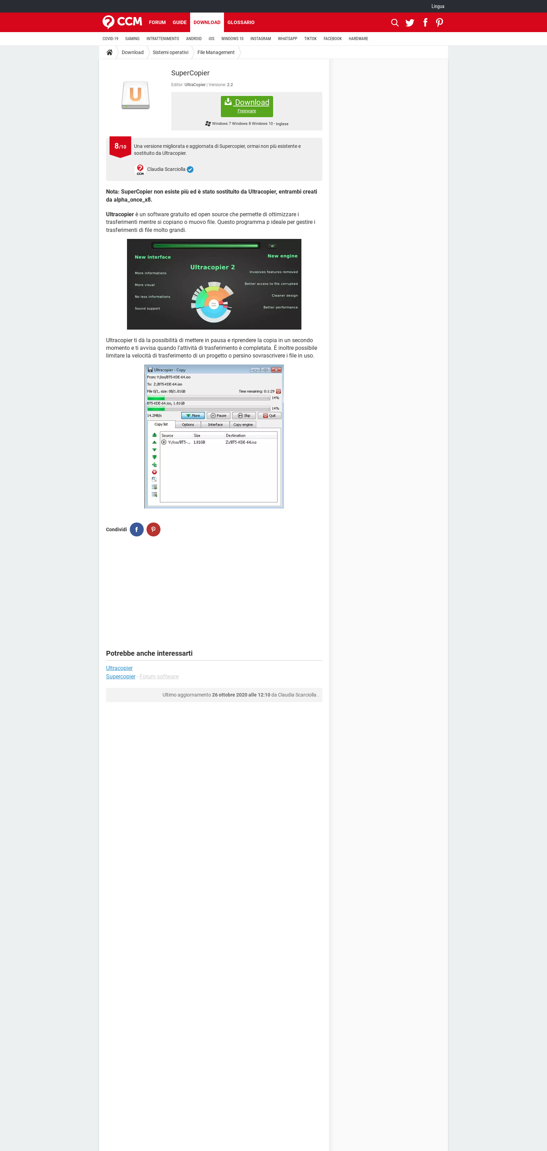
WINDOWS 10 (232, 38)
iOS (211, 38)
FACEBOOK (333, 38)
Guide (180, 22)
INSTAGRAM (260, 38)
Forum (157, 22)
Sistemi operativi (170, 52)
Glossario (241, 22)
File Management (216, 52)
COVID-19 (110, 38)
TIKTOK (310, 38)
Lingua (438, 6)
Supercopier (120, 676)
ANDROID (194, 38)
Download (207, 22)
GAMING (132, 38)
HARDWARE (358, 38)
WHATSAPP (287, 38)
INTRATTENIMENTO (163, 38)
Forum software (159, 676)
